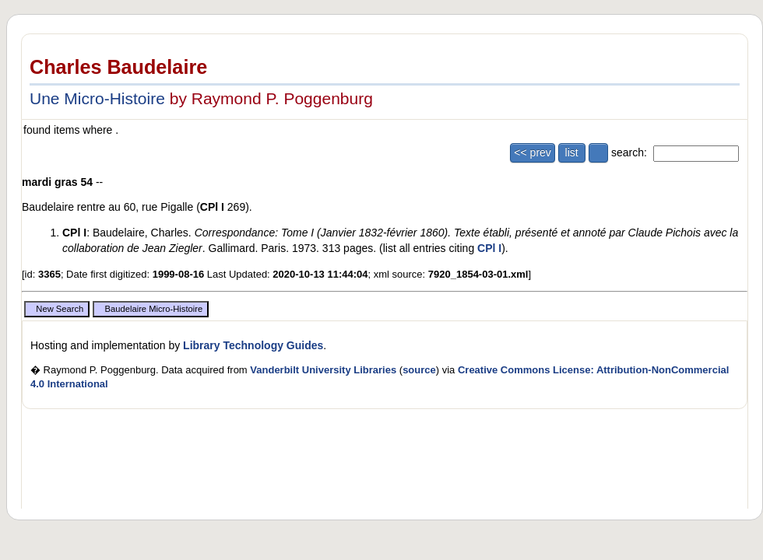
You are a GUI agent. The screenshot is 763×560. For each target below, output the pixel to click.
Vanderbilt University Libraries (323, 370)
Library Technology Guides (253, 345)
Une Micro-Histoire (97, 98)
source (419, 370)
